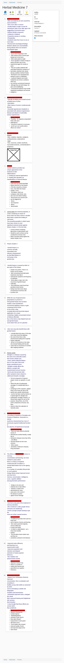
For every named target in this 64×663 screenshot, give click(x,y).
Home (5, 2)
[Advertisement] (47, 58)
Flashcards (12, 2)
